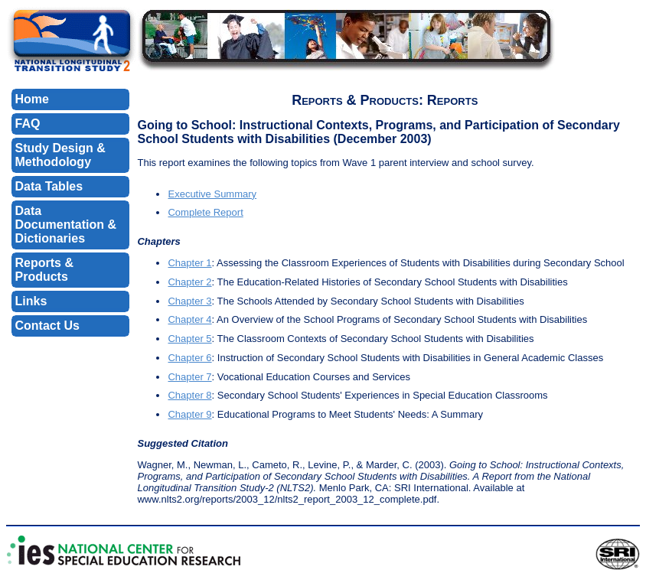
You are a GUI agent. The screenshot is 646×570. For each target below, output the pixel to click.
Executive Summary (212, 194)
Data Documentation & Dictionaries (65, 224)
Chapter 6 (189, 357)
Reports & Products (44, 269)
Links (31, 301)
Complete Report (205, 212)
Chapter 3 (189, 301)
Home (32, 99)
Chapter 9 (189, 414)
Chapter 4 (189, 319)
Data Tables (49, 186)
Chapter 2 (189, 282)
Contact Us (47, 325)
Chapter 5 (189, 338)
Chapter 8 (189, 395)
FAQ (28, 123)
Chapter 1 (189, 263)
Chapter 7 (189, 377)
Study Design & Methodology (60, 155)
